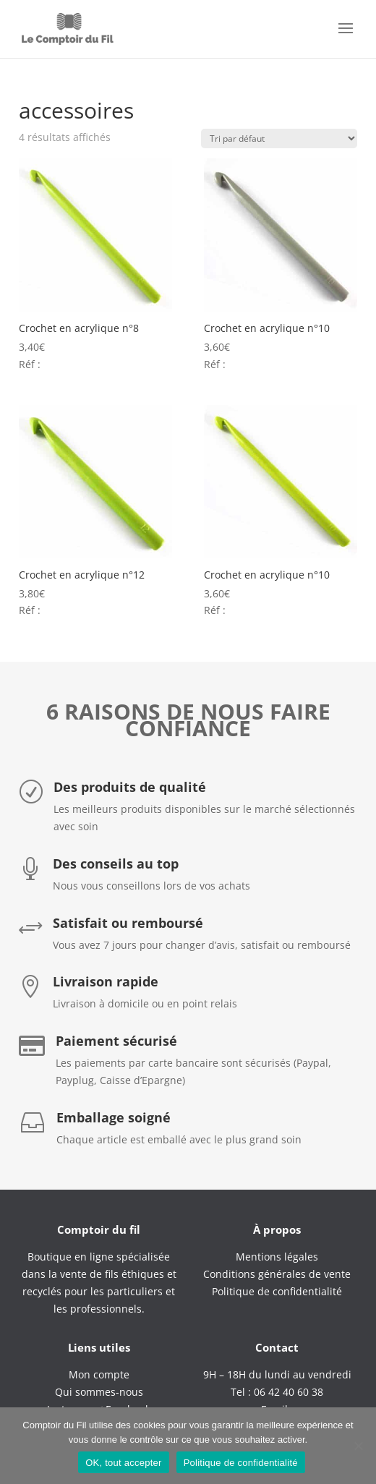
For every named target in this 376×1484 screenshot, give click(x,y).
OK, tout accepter (123, 1462)
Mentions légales (277, 1256)
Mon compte (99, 1374)
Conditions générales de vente (277, 1274)
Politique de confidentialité (241, 1462)
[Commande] (279, 138)
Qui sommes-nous (99, 1392)
